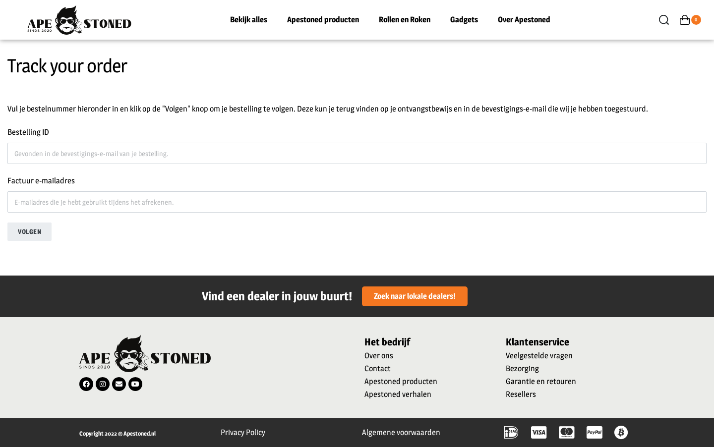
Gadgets (464, 19)
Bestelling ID (28, 132)
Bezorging (522, 368)
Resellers (521, 394)
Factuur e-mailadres (41, 180)
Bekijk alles (248, 19)
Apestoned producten (323, 19)
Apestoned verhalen (397, 394)
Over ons (378, 355)
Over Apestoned (524, 19)
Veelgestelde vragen (539, 355)
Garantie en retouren (541, 381)
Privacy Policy (243, 432)
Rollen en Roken (404, 19)
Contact (377, 368)
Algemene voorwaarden (401, 432)
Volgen (29, 231)
